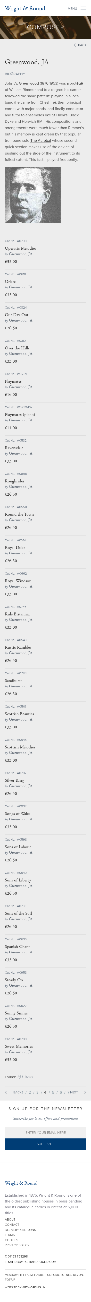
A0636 (22, 939)
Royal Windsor (18, 581)
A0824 (22, 308)
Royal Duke (15, 547)
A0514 (21, 540)
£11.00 (11, 428)
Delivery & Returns (20, 1230)
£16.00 (11, 394)
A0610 (21, 274)
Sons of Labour (18, 847)
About (10, 1220)
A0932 (22, 806)
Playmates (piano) (20, 414)
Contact (12, 1225)
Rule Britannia (17, 614)
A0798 (22, 241)
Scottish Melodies (20, 747)
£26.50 (11, 328)
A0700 (22, 1039)
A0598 (22, 840)
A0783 (21, 673)
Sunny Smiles (16, 1013)
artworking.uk (33, 1287)
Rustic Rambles (18, 647)
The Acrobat (40, 140)
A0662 (22, 574)
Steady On (14, 980)
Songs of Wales (17, 814)
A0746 (21, 607)
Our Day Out (16, 315)
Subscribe (45, 1144)
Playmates (13, 381)
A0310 (21, 341)
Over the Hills (17, 348)
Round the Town (19, 514)
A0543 (21, 640)
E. (31, 1262)
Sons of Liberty (18, 880)
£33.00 (11, 261)
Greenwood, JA (18, 253)
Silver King (14, 780)
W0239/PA (24, 407)
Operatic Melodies (20, 248)
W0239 (22, 374)
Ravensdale (14, 448)
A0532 (22, 441)
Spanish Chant (17, 947)
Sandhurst (13, 681)
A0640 (22, 873)
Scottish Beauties (19, 714)
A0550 (22, 507)
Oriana (11, 281)
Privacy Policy (17, 1245)
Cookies (11, 1240)
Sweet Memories (19, 1046)
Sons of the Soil (18, 913)
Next (74, 1092)
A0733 (21, 906)
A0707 (21, 773)
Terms (10, 1235)
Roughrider (14, 481)
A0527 (22, 1006)
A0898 (22, 474)
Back (82, 45)
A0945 (22, 740)
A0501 (21, 707)
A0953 (22, 973)
